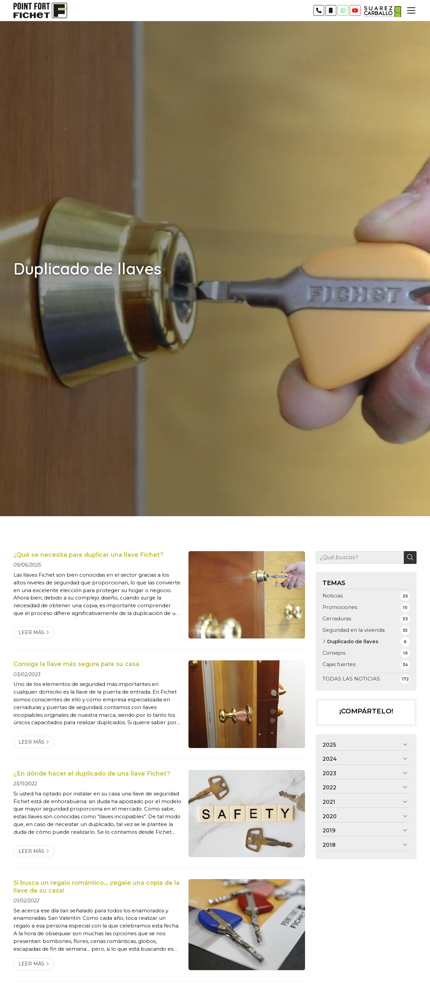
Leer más (31, 632)
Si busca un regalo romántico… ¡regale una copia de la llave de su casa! (96, 886)
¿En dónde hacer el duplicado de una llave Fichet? (91, 773)
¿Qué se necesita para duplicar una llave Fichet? (88, 554)
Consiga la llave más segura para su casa (76, 663)
